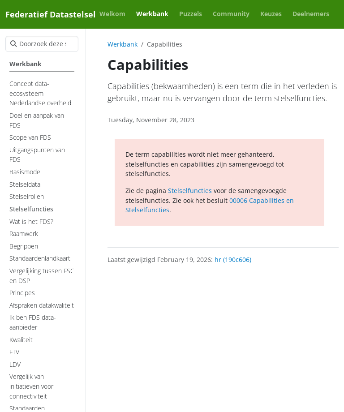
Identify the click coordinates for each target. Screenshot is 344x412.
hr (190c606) (233, 259)
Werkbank (123, 44)
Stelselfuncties (190, 190)
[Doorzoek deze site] (41, 44)
